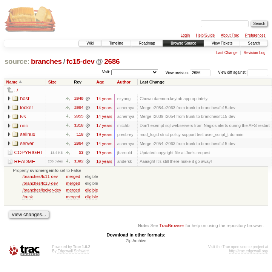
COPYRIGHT (28, 153)
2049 (78, 99)
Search (254, 43)
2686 (112, 61)
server (27, 144)
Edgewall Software (73, 252)
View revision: (177, 72)
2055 (78, 117)
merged (73, 177)
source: (17, 61)
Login (185, 35)
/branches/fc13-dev (40, 183)
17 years (104, 126)
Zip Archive (136, 241)
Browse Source (183, 43)
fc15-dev (80, 61)
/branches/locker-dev (41, 190)
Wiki (90, 43)
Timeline (116, 43)
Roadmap (147, 43)
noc (24, 125)
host (24, 98)
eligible (91, 190)
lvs (23, 116)
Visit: (106, 72)
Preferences (255, 35)
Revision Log (255, 53)
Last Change (227, 53)
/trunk (27, 197)
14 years (104, 98)
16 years (104, 162)
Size (52, 82)
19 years (104, 135)
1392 (78, 162)
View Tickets (222, 43)
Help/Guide (205, 35)
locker (26, 107)
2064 (78, 108)
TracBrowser (171, 226)
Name (12, 82)
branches (46, 61)
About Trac (230, 35)
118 (79, 135)
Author (124, 82)
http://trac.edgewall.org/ (248, 252)
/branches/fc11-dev (40, 177)
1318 (78, 126)
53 (81, 153)
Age (100, 82)
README (24, 162)
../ (16, 90)
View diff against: (243, 72)
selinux (27, 135)
